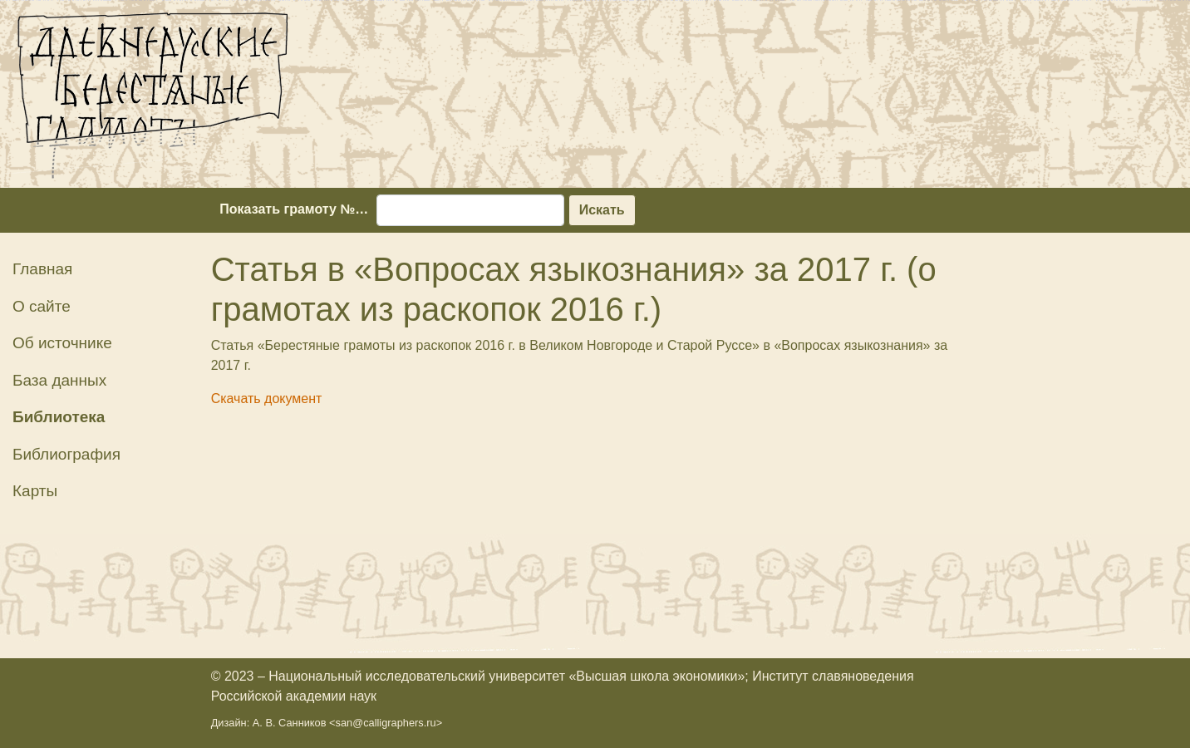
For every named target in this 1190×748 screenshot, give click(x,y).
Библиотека (58, 417)
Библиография (66, 454)
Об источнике (62, 343)
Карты (34, 490)
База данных (59, 380)
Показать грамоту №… (293, 209)
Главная (42, 269)
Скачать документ (266, 398)
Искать (602, 210)
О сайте (41, 306)
